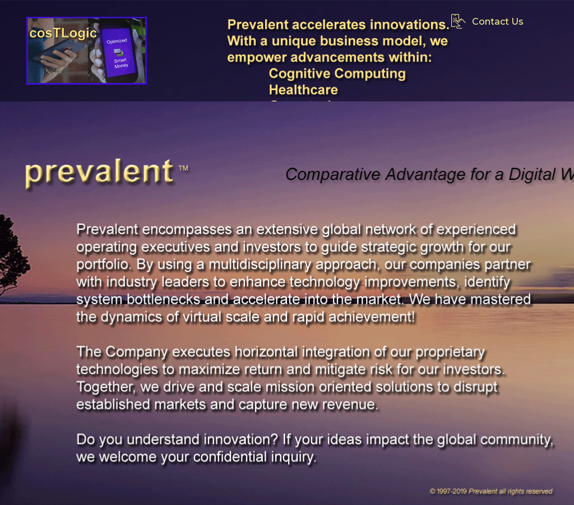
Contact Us (487, 21)
